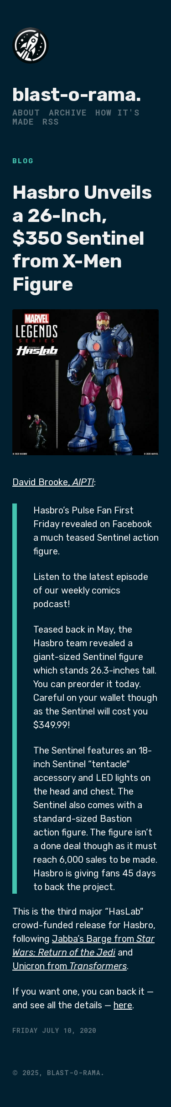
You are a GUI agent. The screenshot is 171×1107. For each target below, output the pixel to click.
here (123, 1005)
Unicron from (69, 966)
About (26, 112)
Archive (68, 112)
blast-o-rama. (76, 94)
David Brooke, (53, 482)
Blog (23, 161)
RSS (50, 121)
